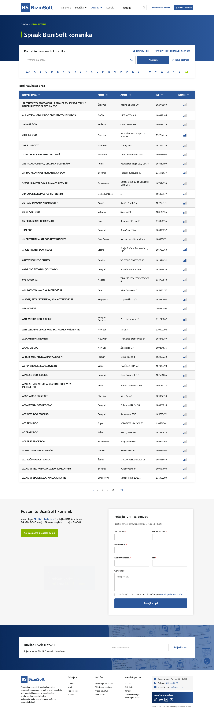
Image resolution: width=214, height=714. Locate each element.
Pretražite (153, 60)
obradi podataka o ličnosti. (173, 594)
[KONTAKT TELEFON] (169, 537)
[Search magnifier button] (144, 7)
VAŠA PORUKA (119, 571)
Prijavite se (180, 647)
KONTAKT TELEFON (159, 532)
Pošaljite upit (151, 603)
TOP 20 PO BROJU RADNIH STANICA (171, 51)
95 (113, 489)
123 (28, 71)
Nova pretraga (180, 59)
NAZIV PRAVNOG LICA (122, 558)
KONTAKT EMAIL (120, 545)
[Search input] (131, 7)
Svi (186, 71)
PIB (154, 558)
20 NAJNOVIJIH (140, 51)
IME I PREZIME (120, 532)
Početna (25, 24)
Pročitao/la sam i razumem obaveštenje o (152, 594)
